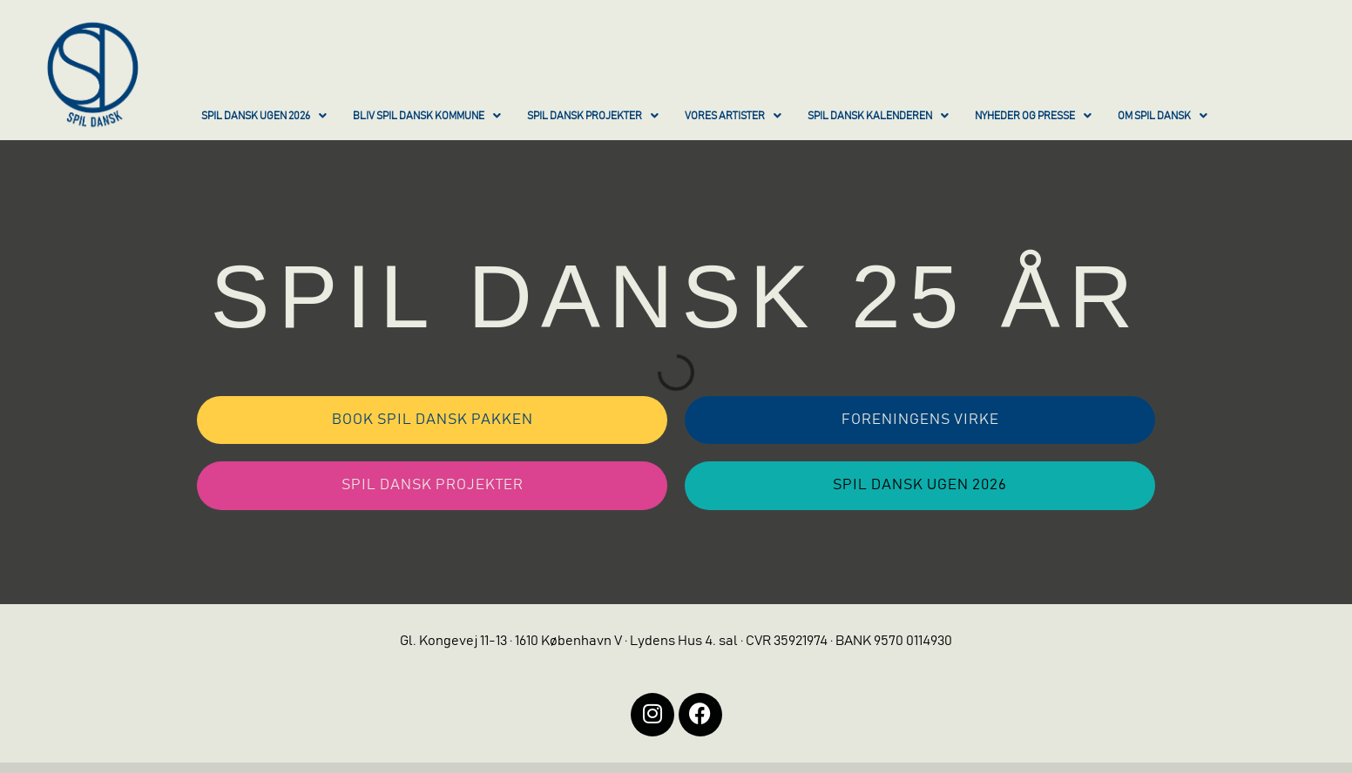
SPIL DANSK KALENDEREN (878, 116)
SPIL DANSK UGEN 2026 (264, 116)
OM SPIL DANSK (1162, 116)
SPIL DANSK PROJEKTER (593, 116)
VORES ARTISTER (733, 116)
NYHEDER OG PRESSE (1033, 116)
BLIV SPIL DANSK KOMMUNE (427, 116)
